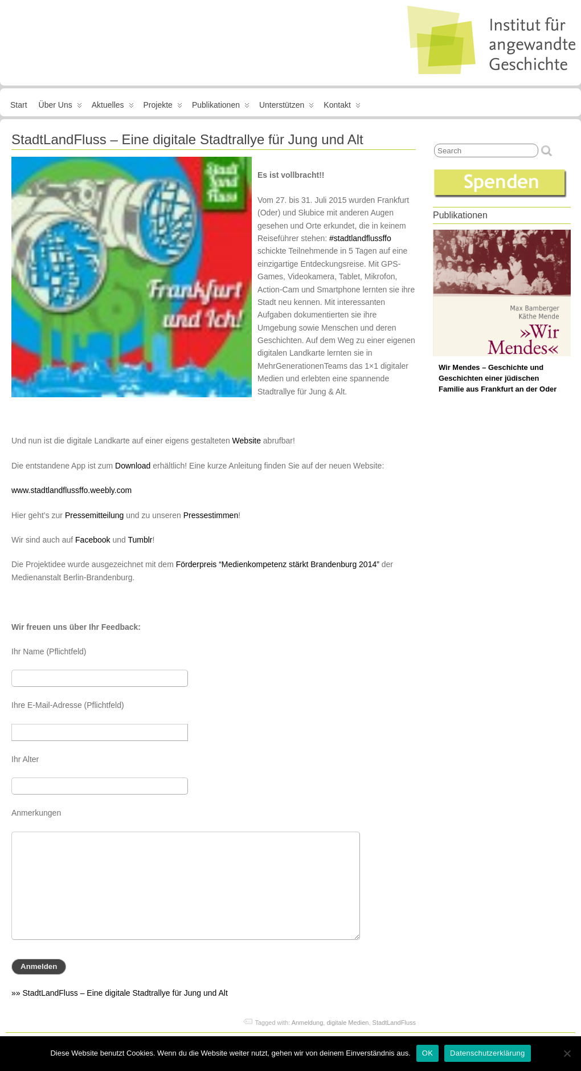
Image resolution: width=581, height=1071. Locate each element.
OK (427, 1053)
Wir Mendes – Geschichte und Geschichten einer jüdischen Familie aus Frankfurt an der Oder (498, 378)
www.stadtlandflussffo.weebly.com (71, 490)
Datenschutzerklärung (487, 1053)
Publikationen (220, 107)
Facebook (92, 539)
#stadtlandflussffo (360, 238)
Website (246, 440)
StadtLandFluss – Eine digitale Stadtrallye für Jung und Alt (187, 139)
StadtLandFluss (394, 1022)
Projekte (163, 107)
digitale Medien (347, 1022)
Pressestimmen (210, 515)
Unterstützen (286, 107)
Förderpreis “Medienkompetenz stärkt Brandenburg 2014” (277, 564)
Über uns (60, 107)
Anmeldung (308, 1022)
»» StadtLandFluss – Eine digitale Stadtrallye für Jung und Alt (119, 992)
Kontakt (342, 107)
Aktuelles (113, 107)
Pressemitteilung (94, 515)
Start (18, 104)
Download (132, 465)
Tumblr (140, 539)
